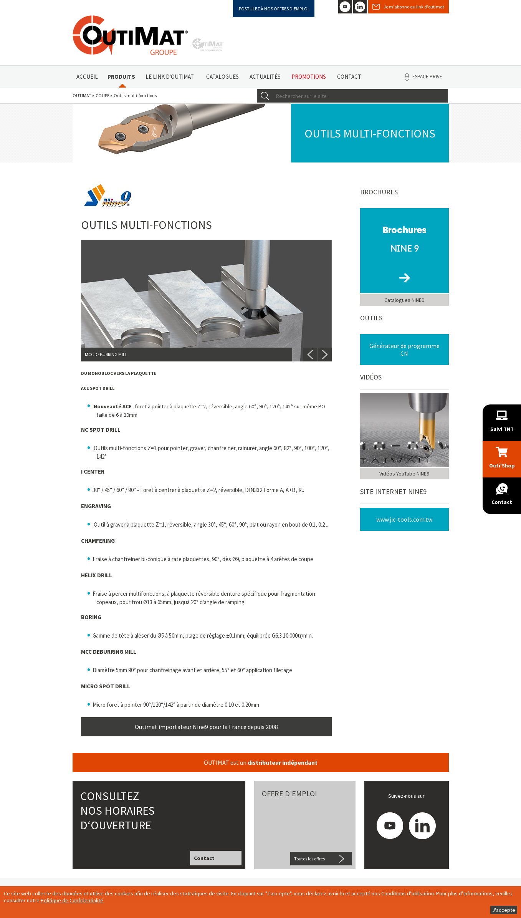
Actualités (265, 76)
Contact (349, 76)
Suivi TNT (502, 429)
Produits (121, 76)
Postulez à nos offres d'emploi (274, 9)
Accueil (87, 76)
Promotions (308, 76)
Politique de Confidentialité (72, 900)
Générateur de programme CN (404, 349)
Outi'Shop (502, 465)
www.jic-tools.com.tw (404, 519)
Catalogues (222, 76)
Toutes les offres (309, 859)
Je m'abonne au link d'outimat (414, 7)
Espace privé (427, 76)
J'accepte (503, 909)
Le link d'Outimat (170, 76)
